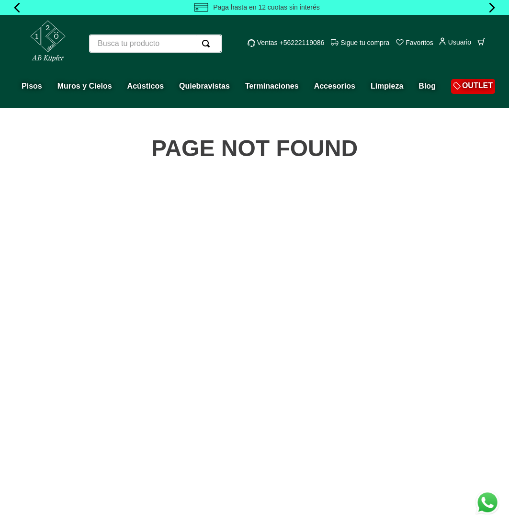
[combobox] (155, 43)
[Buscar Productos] (208, 43)
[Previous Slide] (17, 7)
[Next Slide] (491, 7)
